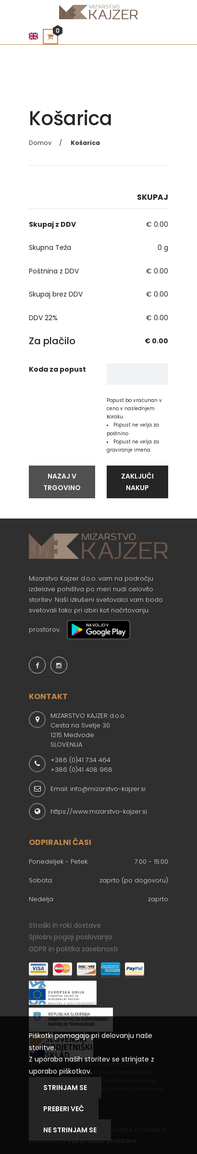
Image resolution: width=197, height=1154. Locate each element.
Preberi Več (63, 1109)
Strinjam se (65, 1087)
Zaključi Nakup (137, 482)
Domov (40, 143)
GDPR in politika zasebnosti (73, 949)
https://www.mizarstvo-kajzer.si (98, 811)
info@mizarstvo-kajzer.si (108, 788)
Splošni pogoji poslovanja (70, 937)
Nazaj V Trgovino (62, 482)
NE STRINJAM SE (70, 1130)
